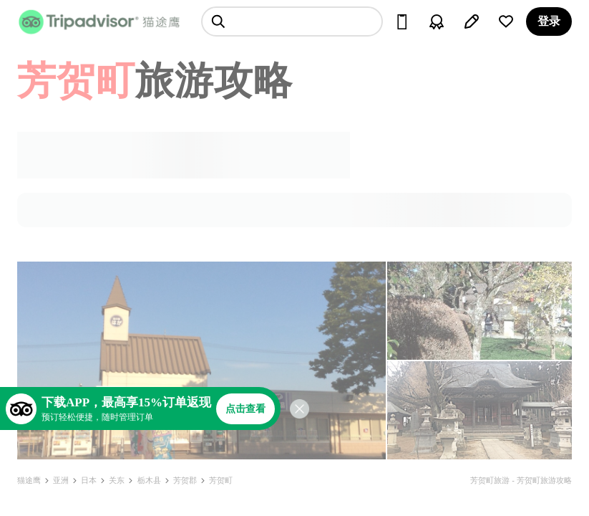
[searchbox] (292, 21)
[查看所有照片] (201, 360)
